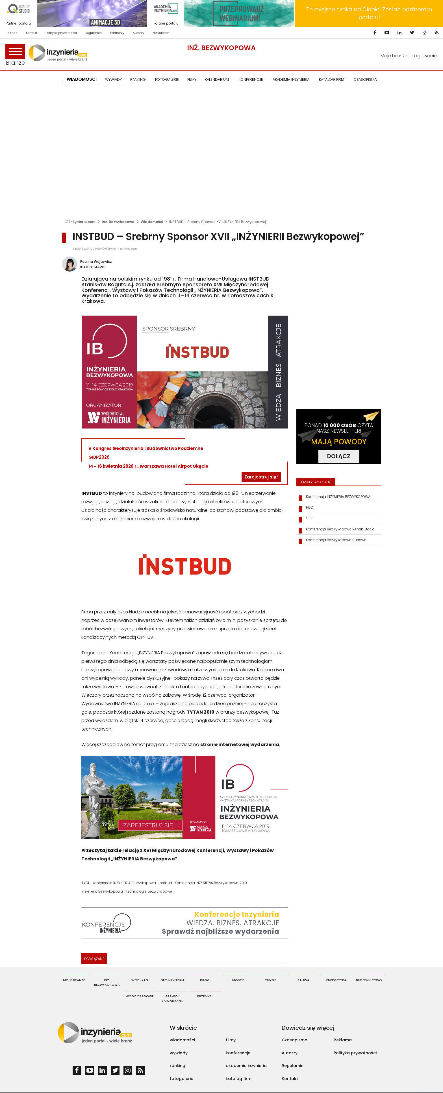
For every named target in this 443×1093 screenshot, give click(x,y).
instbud (165, 882)
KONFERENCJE (250, 79)
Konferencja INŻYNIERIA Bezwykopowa (124, 882)
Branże (15, 55)
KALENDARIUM (217, 79)
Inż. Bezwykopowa (221, 48)
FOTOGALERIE (167, 79)
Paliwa (303, 980)
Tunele (270, 980)
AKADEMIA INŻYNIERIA (291, 79)
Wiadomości (82, 79)
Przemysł (205, 996)
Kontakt (31, 32)
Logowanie (424, 56)
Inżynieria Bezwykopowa (102, 891)
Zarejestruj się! (261, 477)
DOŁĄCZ (338, 456)
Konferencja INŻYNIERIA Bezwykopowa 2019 (211, 882)
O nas (13, 32)
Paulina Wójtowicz (96, 261)
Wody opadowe (140, 996)
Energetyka (336, 980)
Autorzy (138, 32)
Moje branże (394, 56)
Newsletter (161, 32)
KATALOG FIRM (331, 79)
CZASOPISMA (365, 79)
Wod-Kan (139, 980)
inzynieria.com (93, 266)
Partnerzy (117, 32)
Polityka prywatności (61, 32)
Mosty (238, 980)
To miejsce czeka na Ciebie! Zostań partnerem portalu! (369, 13)
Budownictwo (369, 980)
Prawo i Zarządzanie (172, 998)
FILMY (191, 79)
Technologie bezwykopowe (149, 891)
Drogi (205, 980)
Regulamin (93, 32)
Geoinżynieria (172, 980)
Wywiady (113, 79)
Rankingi (138, 79)
